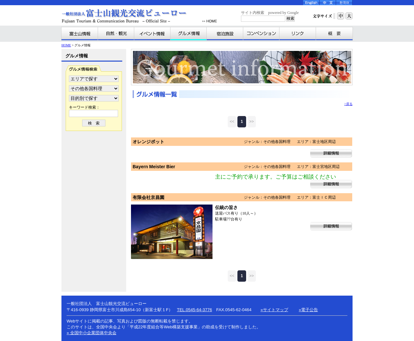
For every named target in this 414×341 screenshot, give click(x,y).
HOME (209, 21)
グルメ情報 (188, 33)
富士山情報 (79, 33)
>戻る (348, 104)
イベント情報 (152, 33)
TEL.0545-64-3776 (194, 309)
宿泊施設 (225, 33)
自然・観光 (116, 33)
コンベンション (261, 33)
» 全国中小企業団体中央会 (91, 332)
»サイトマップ (274, 309)
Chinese (328, 2)
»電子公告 (308, 309)
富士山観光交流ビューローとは (334, 33)
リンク (297, 33)
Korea (344, 2)
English (311, 2)
